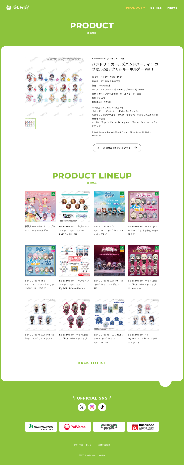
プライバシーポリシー (84, 445)
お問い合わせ (104, 445)
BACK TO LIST (92, 363)
